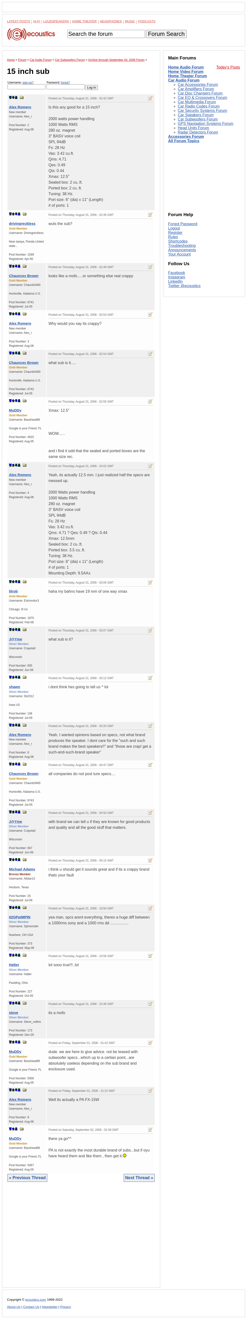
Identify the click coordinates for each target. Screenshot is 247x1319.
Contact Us (31, 1307)
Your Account (179, 254)
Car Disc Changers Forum (200, 93)
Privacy (65, 1307)
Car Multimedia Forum (197, 102)
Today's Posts (228, 67)
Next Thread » (139, 1177)
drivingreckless (22, 223)
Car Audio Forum (183, 80)
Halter (14, 965)
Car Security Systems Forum (202, 111)
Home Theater (84, 21)
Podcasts (147, 21)
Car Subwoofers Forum (198, 119)
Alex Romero (20, 107)
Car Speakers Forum (196, 115)
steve (13, 1012)
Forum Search (166, 34)
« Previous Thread (27, 1177)
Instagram (176, 277)
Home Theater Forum (187, 76)
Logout (174, 228)
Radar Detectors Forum (198, 132)
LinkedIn (175, 281)
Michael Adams (22, 869)
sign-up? (28, 82)
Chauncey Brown (24, 276)
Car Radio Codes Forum (199, 106)
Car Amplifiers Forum (196, 89)
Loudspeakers (56, 21)
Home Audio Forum (186, 67)
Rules (173, 237)
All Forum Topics (183, 141)
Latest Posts (18, 21)
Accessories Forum (186, 137)
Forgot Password (182, 224)
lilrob (13, 591)
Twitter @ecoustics (184, 286)
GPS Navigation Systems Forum (205, 124)
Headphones (111, 21)
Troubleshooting (182, 246)
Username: (26, 85)
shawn (14, 687)
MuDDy (15, 410)
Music (130, 21)
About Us (14, 1307)
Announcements (182, 250)
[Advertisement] (81, 1238)
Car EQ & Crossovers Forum (202, 98)
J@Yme (15, 639)
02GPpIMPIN (19, 917)
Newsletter (49, 1307)
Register (175, 233)
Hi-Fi (36, 21)
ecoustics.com (35, 1299)
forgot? (65, 82)
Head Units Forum (193, 128)
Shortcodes (178, 241)
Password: (65, 85)
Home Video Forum (185, 72)
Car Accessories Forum (198, 85)
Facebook (176, 273)
